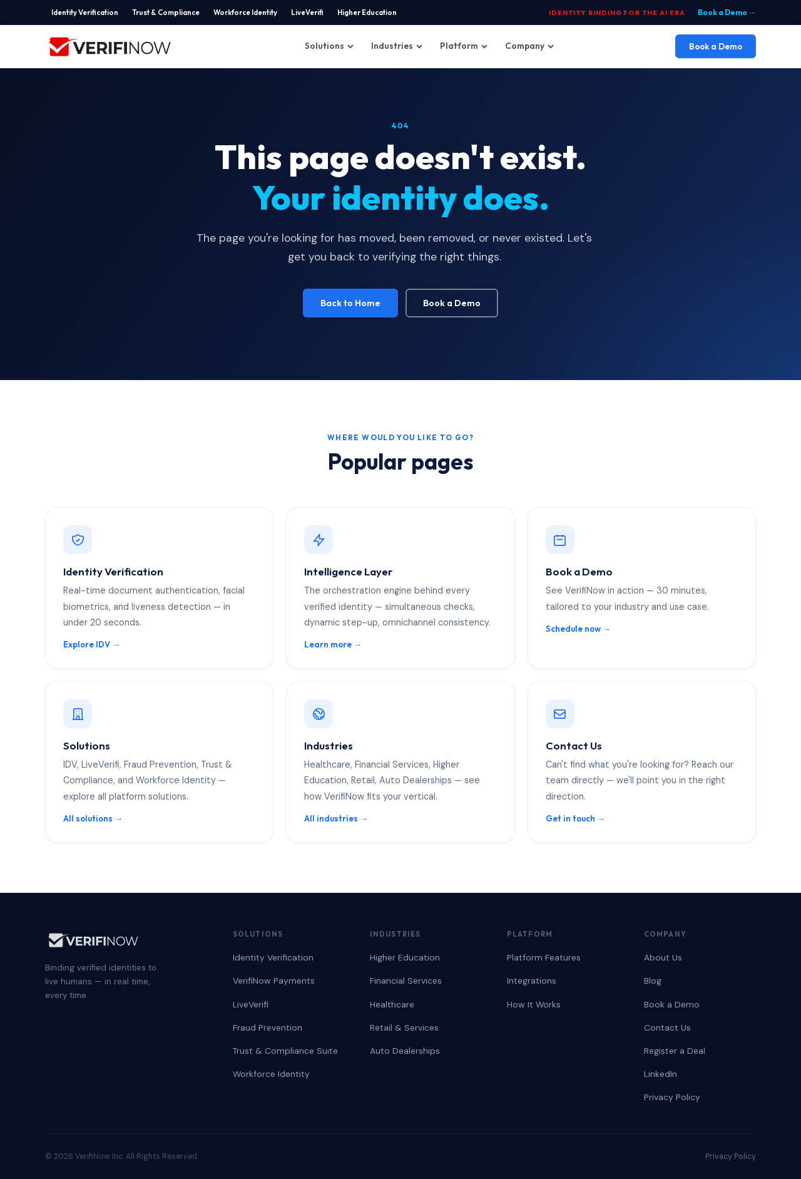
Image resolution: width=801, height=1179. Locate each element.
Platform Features (544, 957)
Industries (396, 45)
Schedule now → (578, 629)
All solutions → (93, 818)
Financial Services (406, 980)
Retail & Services (404, 1027)
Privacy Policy (672, 1097)
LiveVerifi (307, 12)
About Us (663, 957)
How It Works (534, 1004)
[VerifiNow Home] (109, 46)
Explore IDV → (91, 644)
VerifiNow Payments (274, 980)
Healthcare (392, 1004)
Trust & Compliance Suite (285, 1050)
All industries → (336, 818)
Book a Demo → (727, 12)
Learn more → (333, 644)
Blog (652, 980)
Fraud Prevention (267, 1027)
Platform (463, 45)
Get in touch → (575, 818)
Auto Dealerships (405, 1050)
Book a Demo (715, 46)
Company (529, 45)
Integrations (531, 980)
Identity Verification (84, 12)
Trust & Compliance (166, 12)
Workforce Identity (245, 12)
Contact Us (667, 1027)
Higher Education (367, 12)
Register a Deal (674, 1050)
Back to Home (350, 303)
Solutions (329, 45)
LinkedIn (660, 1073)
